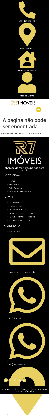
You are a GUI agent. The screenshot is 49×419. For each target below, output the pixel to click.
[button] (38, 109)
